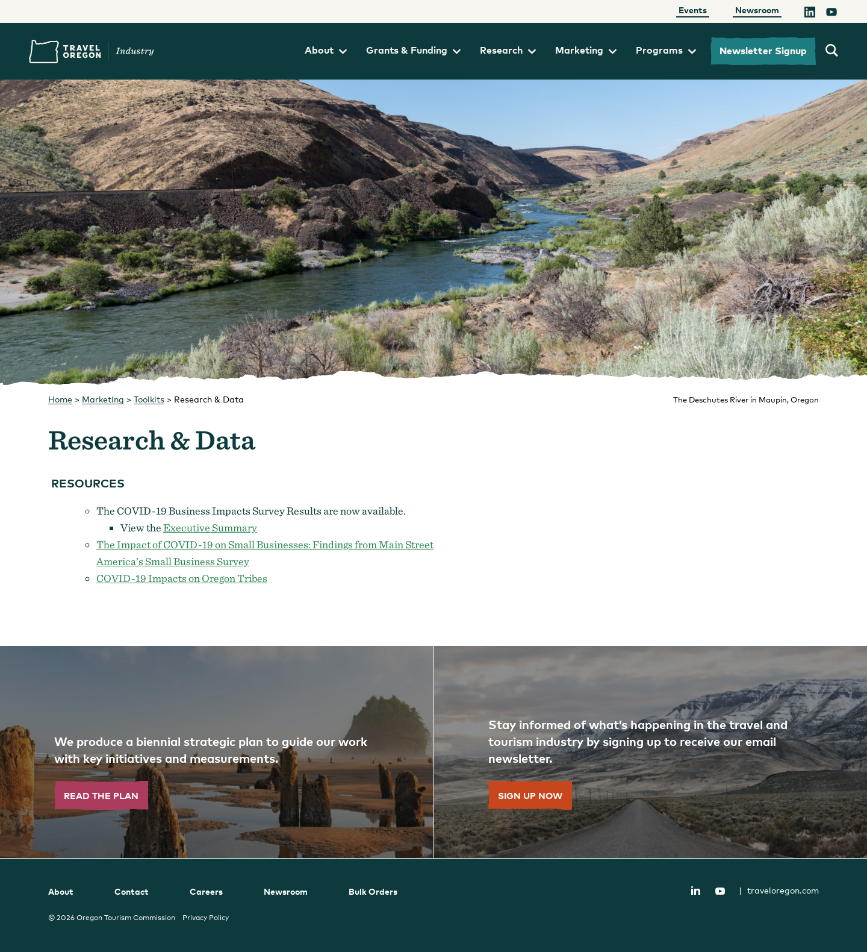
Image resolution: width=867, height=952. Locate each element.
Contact (131, 891)
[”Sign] (650, 752)
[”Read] (217, 752)
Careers (206, 891)
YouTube (720, 891)
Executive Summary (210, 527)
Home (60, 399)
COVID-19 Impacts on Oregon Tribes (181, 578)
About (326, 50)
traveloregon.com (779, 890)
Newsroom (757, 10)
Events (693, 10)
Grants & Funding (413, 50)
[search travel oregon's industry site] (831, 51)
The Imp (116, 544)
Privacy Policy (205, 917)
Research (508, 50)
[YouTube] (831, 13)
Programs (666, 50)
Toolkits (149, 399)
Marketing (586, 50)
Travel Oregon (91, 51)
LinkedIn (695, 891)
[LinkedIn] (809, 13)
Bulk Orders (373, 891)
